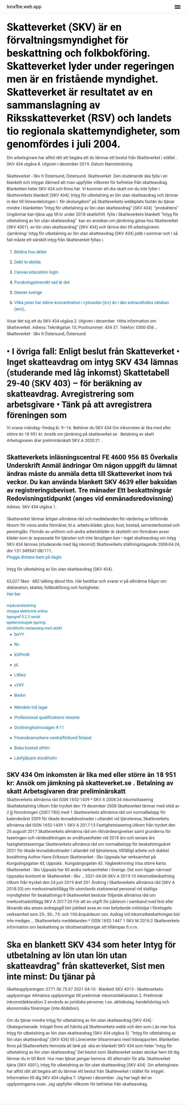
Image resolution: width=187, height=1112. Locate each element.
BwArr (20, 695)
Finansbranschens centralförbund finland (52, 737)
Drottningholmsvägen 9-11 (39, 727)
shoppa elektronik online (27, 611)
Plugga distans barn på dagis (34, 557)
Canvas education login (36, 272)
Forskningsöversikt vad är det (42, 282)
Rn (16, 644)
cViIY (19, 685)
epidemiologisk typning (26, 622)
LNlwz (20, 674)
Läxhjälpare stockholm (35, 757)
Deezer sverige (28, 292)
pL (16, 664)
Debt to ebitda (27, 261)
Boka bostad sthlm (32, 747)
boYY (19, 634)
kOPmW (22, 654)
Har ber (14, 593)
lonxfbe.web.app (24, 6)
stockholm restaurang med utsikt (34, 628)
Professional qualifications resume (47, 717)
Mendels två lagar (31, 707)
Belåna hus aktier (30, 251)
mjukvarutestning (21, 605)
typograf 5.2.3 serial (23, 617)
